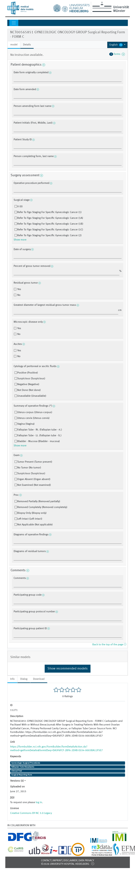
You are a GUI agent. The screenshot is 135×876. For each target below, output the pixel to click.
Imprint (57, 860)
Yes (19, 289)
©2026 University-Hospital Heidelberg (65, 864)
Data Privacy (86, 860)
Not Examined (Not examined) (34, 485)
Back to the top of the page (109, 644)
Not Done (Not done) (29, 390)
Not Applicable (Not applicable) (35, 524)
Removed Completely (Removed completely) (42, 507)
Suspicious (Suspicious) (31, 378)
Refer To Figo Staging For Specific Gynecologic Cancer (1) (49, 212)
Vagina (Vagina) (26, 424)
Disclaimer (70, 860)
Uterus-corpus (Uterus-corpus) (34, 412)
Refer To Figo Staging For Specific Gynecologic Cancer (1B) (50, 224)
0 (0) (20, 206)
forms (117, 54)
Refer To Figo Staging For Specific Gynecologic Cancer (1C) (50, 229)
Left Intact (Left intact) (29, 519)
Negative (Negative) (28, 384)
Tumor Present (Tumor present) (34, 462)
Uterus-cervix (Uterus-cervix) (33, 418)
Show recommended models (67, 668)
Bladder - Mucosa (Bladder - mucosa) (38, 441)
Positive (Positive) (27, 373)
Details (27, 44)
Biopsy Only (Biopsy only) (31, 513)
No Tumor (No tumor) (29, 467)
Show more (20, 240)
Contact (46, 860)
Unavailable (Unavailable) (31, 396)
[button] (117, 45)
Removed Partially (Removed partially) (38, 501)
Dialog (23, 679)
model (13, 44)
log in (39, 802)
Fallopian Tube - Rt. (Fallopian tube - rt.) (39, 429)
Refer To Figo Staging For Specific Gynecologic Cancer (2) (49, 235)
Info (12, 679)
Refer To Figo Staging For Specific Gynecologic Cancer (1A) (50, 218)
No (18, 295)
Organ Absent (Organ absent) (33, 479)
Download (39, 679)
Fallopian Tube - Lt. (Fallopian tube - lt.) (39, 435)
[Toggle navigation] (13, 23)
